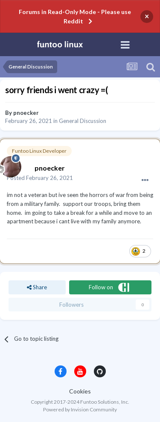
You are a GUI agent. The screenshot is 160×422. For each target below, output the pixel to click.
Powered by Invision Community (80, 409)
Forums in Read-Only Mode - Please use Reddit (75, 16)
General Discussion (82, 120)
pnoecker (26, 112)
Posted (40, 177)
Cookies (80, 391)
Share (37, 287)
